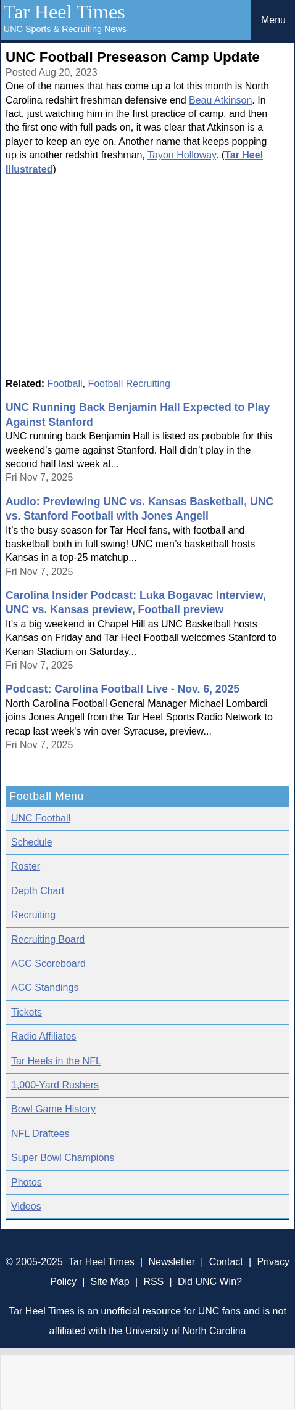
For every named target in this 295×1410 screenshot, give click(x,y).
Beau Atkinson (220, 100)
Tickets (26, 1012)
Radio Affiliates (44, 1036)
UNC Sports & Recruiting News (65, 29)
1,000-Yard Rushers (55, 1085)
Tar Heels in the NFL (56, 1061)
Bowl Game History (53, 1109)
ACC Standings (44, 987)
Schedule (31, 842)
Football (65, 383)
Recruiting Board (48, 939)
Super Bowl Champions (62, 1157)
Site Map (110, 1281)
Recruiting (33, 915)
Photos (26, 1182)
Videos (26, 1206)
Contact (226, 1262)
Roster (25, 866)
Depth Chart (37, 891)
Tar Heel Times (64, 12)
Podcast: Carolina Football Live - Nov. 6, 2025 (122, 689)
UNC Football (40, 818)
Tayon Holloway (182, 155)
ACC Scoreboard (48, 963)
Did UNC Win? (210, 1281)
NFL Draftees (40, 1133)
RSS (153, 1281)
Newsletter (171, 1262)
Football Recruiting (129, 383)
